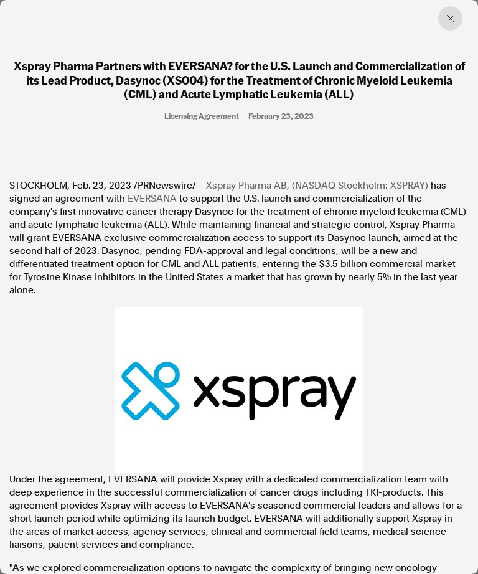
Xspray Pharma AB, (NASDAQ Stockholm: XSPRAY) (317, 185)
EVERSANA (152, 198)
